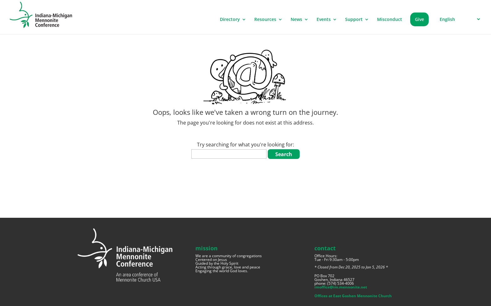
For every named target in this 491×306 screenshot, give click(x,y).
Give (419, 19)
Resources (265, 19)
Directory (230, 19)
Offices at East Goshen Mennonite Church (353, 295)
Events (324, 19)
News (296, 19)
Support (354, 19)
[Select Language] (459, 19)
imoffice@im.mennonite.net (340, 287)
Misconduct (389, 19)
